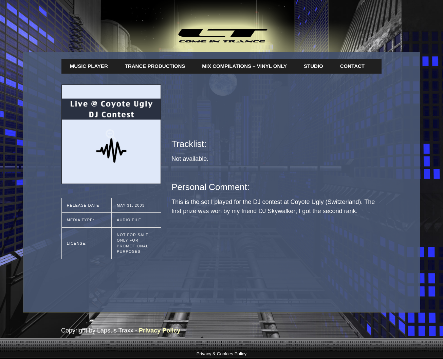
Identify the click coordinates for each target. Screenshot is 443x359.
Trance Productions (155, 66)
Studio (313, 66)
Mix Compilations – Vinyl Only (244, 66)
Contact (352, 66)
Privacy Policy (159, 330)
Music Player (89, 66)
